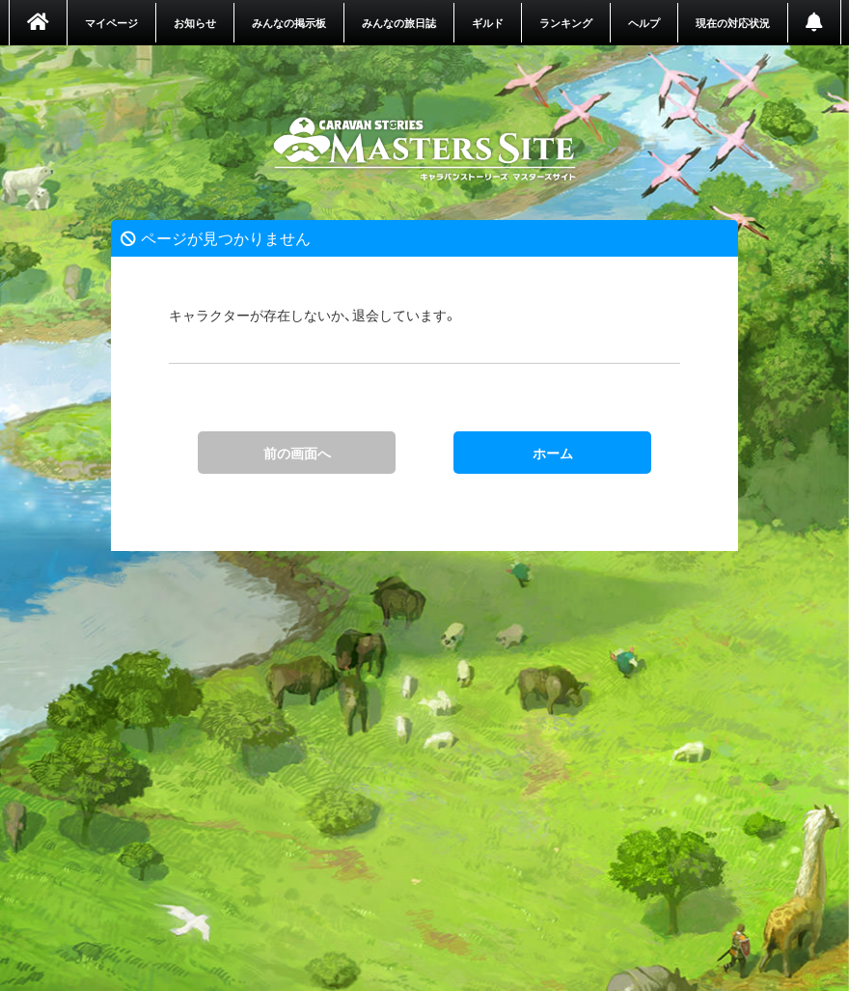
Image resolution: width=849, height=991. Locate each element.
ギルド (488, 22)
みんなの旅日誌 (399, 22)
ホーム (425, 149)
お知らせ (195, 22)
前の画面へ (297, 452)
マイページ (111, 22)
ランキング (565, 22)
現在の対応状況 (733, 22)
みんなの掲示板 (289, 22)
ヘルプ (644, 22)
